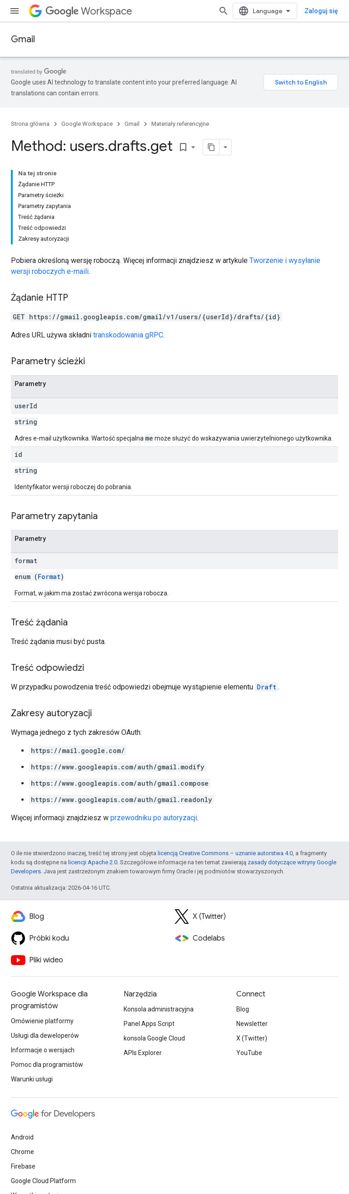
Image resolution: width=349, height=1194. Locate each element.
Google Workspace (87, 123)
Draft (266, 687)
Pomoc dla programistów (47, 1064)
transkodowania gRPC (128, 335)
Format (49, 576)
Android (22, 1137)
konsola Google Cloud (154, 1038)
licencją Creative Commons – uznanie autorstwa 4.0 (225, 853)
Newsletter (252, 1023)
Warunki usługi (32, 1079)
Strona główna (30, 123)
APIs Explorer (143, 1052)
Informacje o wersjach (43, 1050)
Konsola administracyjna (159, 1009)
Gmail (23, 39)
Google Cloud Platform (43, 1180)
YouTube (249, 1052)
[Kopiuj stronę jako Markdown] (211, 147)
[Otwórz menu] (14, 11)
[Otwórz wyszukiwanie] (223, 10)
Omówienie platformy (42, 1021)
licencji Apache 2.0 (92, 862)
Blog (242, 1009)
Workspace (88, 11)
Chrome (22, 1151)
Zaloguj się (321, 11)
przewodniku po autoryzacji (153, 817)
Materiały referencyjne (180, 123)
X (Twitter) (251, 1038)
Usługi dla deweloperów (45, 1035)
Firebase (23, 1166)
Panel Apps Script (149, 1023)
